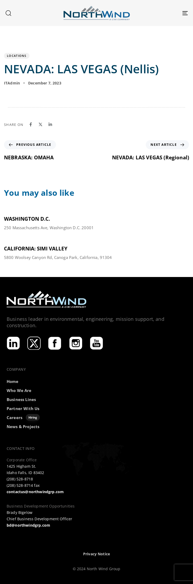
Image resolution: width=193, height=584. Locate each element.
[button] (8, 13)
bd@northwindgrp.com (28, 525)
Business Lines (21, 399)
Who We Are (19, 390)
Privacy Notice (96, 553)
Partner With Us (23, 408)
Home (13, 381)
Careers (23, 417)
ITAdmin (12, 83)
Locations (17, 56)
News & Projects (23, 426)
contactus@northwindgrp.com (35, 491)
